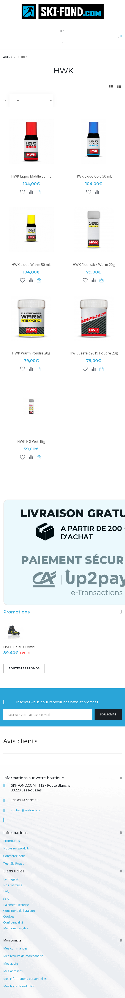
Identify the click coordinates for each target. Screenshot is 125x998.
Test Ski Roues (13, 863)
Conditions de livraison (19, 911)
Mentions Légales (15, 928)
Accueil (9, 56)
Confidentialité (13, 922)
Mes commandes (15, 948)
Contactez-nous (14, 856)
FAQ (6, 891)
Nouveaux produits (16, 848)
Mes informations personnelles (25, 979)
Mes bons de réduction (19, 986)
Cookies (8, 916)
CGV (6, 899)
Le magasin (11, 879)
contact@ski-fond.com (27, 810)
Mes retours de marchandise (23, 956)
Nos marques (12, 885)
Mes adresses (13, 971)
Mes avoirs (11, 963)
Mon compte (12, 940)
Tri (5, 100)
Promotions (16, 612)
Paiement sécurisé (16, 905)
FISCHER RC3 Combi (19, 647)
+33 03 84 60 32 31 (24, 800)
